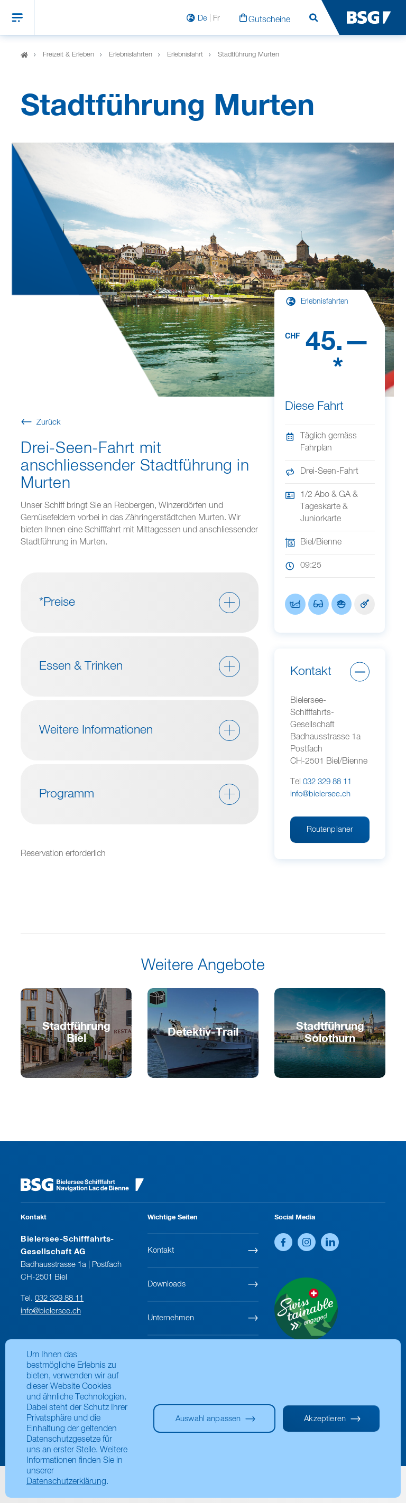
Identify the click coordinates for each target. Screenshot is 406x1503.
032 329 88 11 (327, 782)
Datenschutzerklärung (66, 1482)
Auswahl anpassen (208, 1419)
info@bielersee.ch (320, 794)
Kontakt (160, 1250)
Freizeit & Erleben (68, 55)
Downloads (166, 1284)
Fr (216, 18)
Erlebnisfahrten (130, 55)
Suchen (313, 18)
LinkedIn (330, 1242)
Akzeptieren (325, 1419)
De (202, 18)
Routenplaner (330, 829)
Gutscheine (269, 20)
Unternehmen (170, 1318)
